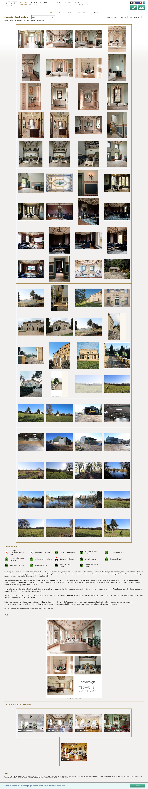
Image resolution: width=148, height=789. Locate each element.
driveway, (52, 776)
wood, (57, 778)
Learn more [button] (61, 786)
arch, (5, 776)
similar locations (22, 20)
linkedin (144, 3)
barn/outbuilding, (17, 776)
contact (85, 3)
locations (24, 3)
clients (58, 3)
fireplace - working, (68, 776)
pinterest (140, 3)
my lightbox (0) (84, 4)
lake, (121, 776)
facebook (137, 3)
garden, (91, 776)
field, (56, 776)
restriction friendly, (31, 778)
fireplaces (22, 582)
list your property (47, 3)
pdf (11, 20)
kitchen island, (116, 776)
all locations (55, 12)
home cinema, (103, 776)
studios (94, 12)
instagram (134, 3)
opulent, (6, 778)
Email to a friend (37, 20)
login (79, 4)
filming (30, 4)
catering (35, 4)
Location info (10, 546)
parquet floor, (13, 778)
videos (71, 3)
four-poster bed (72, 595)
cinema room (69, 589)
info (6, 20)
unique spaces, (44, 778)
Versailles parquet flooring (123, 589)
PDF (6, 614)
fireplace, (60, 776)
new (69, 12)
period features (55, 580)
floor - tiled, (77, 776)
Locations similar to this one (18, 704)
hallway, (96, 776)
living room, (126, 776)
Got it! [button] (138, 786)
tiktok (131, 3)
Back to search (136, 17)
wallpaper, (52, 778)
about (77, 3)
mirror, (140, 776)
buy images (33, 3)
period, (24, 778)
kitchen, (109, 776)
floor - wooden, (85, 776)
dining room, (45, 776)
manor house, (134, 776)
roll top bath (60, 602)
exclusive (81, 12)
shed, (38, 778)
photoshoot (24, 4)
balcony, (9, 776)
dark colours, (26, 776)
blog (65, 3)
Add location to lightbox (118, 17)
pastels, (20, 778)
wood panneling (63, 778)
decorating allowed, (35, 776)
